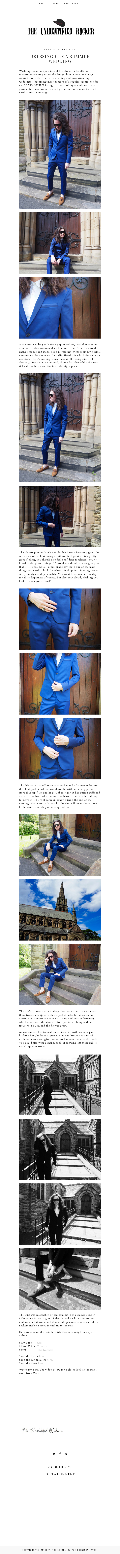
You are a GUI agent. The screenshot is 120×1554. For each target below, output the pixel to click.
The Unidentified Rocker (50, 1550)
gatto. (94, 1550)
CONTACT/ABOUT (72, 4)
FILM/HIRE (54, 4)
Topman (42, 1346)
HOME (42, 4)
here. (42, 1356)
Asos (39, 1343)
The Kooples (45, 1350)
